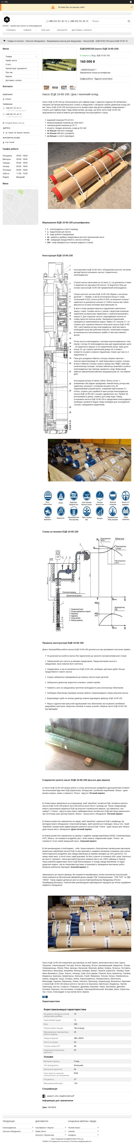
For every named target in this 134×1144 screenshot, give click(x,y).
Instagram (72, 1135)
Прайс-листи (11, 60)
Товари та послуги (15, 41)
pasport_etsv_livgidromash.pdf (60, 1096)
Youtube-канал (74, 1128)
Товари (27, 30)
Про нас (45, 30)
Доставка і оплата (82, 30)
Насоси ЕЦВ (88, 41)
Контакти (62, 30)
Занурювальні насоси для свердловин (64, 41)
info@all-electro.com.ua (14, 123)
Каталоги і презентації (44, 1135)
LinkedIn (71, 1131)
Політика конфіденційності (81, 1141)
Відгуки (9, 76)
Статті (8, 64)
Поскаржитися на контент (59, 1141)
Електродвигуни (9, 1128)
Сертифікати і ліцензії (44, 1128)
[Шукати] (128, 21)
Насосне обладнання (35, 41)
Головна (11, 30)
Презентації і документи (16, 68)
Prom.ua (80, 1139)
